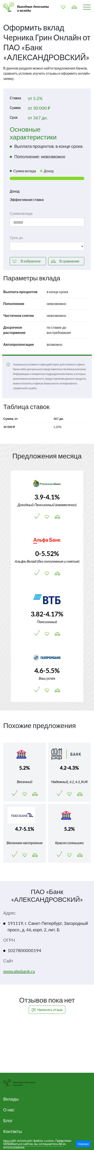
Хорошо (83, 1144)
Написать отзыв (47, 1010)
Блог (8, 1120)
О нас (8, 1109)
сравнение (69, 261)
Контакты (12, 1131)
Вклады (11, 1098)
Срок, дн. (17, 237)
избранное (31, 261)
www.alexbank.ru (19, 971)
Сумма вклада (21, 213)
